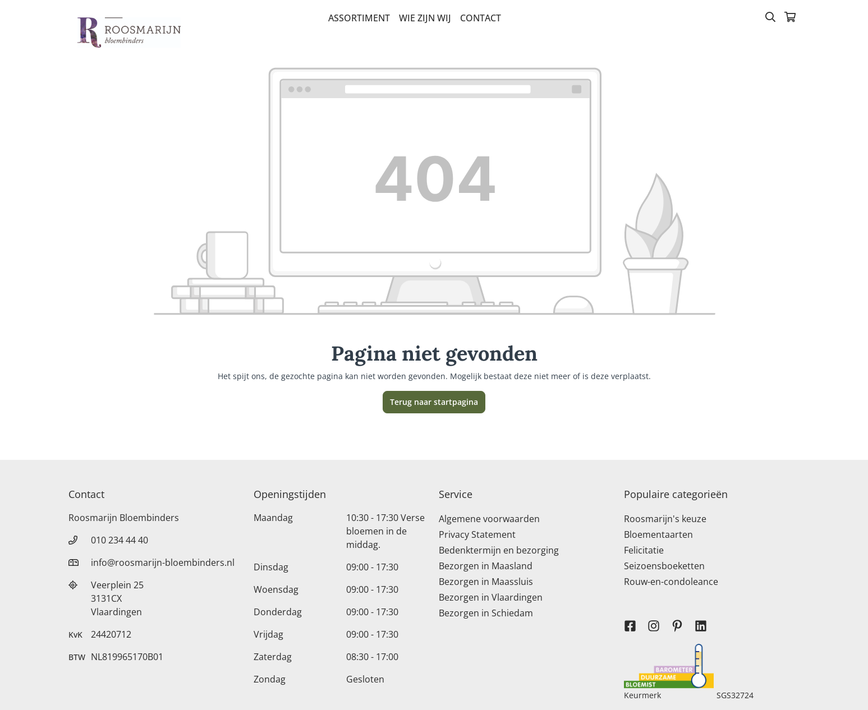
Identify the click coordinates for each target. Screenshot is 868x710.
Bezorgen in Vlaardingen (491, 597)
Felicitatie (644, 550)
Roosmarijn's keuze (665, 519)
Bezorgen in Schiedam (486, 613)
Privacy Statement (477, 534)
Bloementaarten (658, 534)
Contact (480, 18)
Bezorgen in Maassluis (486, 581)
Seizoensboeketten (664, 566)
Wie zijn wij (425, 18)
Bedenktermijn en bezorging (499, 550)
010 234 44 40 (119, 540)
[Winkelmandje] (790, 17)
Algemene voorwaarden (489, 519)
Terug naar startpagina (434, 402)
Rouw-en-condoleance (671, 581)
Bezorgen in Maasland (485, 566)
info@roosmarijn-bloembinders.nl (163, 562)
